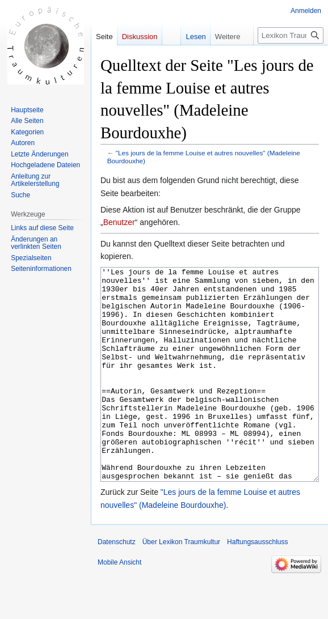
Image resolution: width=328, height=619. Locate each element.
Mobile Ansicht (119, 605)
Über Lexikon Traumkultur (181, 584)
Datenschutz (117, 584)
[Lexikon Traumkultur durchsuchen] (290, 35)
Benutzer (119, 222)
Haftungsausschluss (257, 584)
